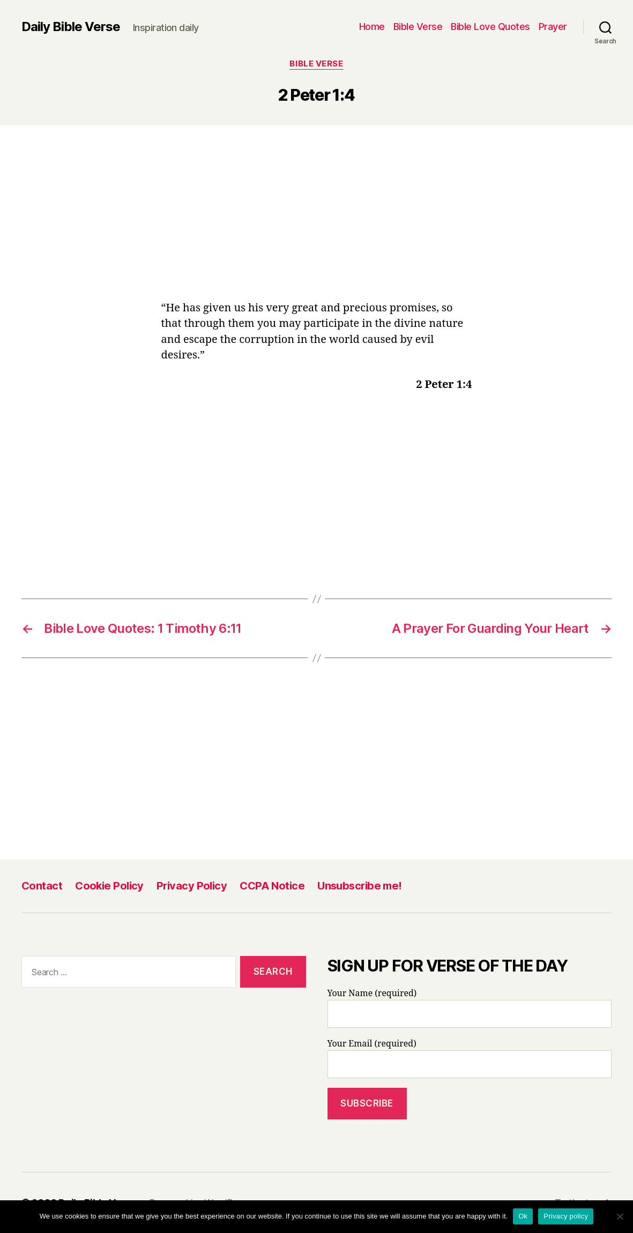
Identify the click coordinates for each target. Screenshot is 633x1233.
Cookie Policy (109, 885)
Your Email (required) (469, 1058)
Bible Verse (418, 26)
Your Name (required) (469, 1008)
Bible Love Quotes (490, 26)
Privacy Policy (192, 885)
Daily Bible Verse (70, 26)
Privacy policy (565, 1216)
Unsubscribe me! (359, 885)
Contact (41, 885)
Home (372, 26)
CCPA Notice (272, 885)
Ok (522, 1216)
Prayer (553, 26)
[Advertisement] (316, 221)
